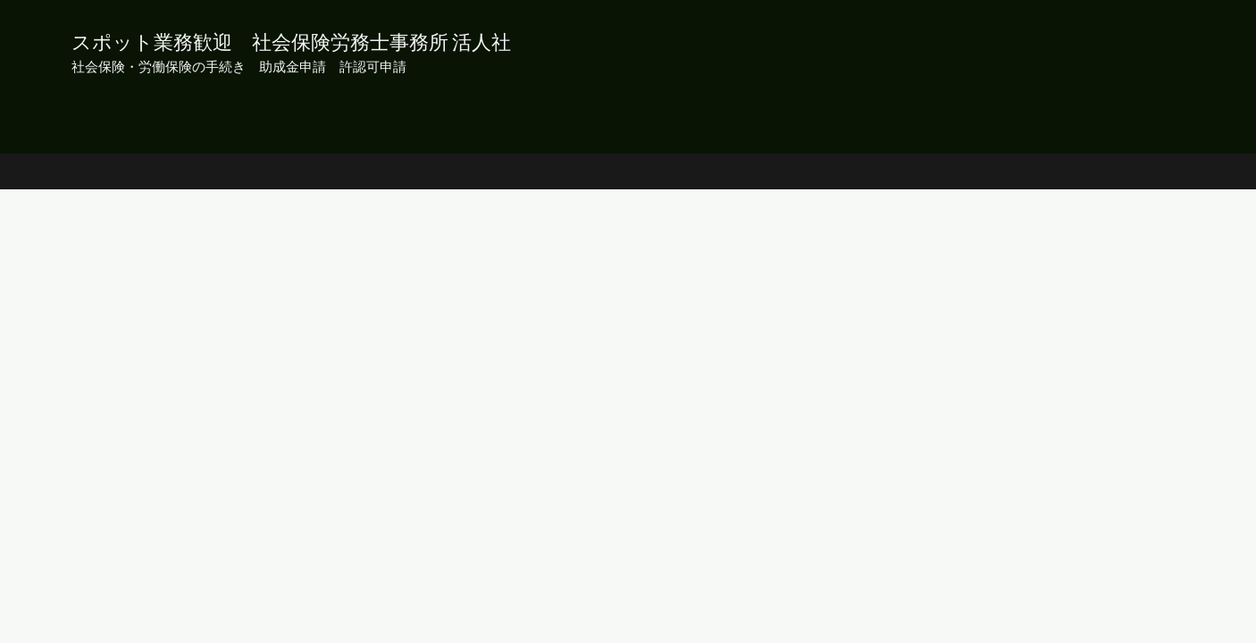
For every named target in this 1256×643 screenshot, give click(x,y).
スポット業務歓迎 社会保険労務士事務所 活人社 (291, 41)
